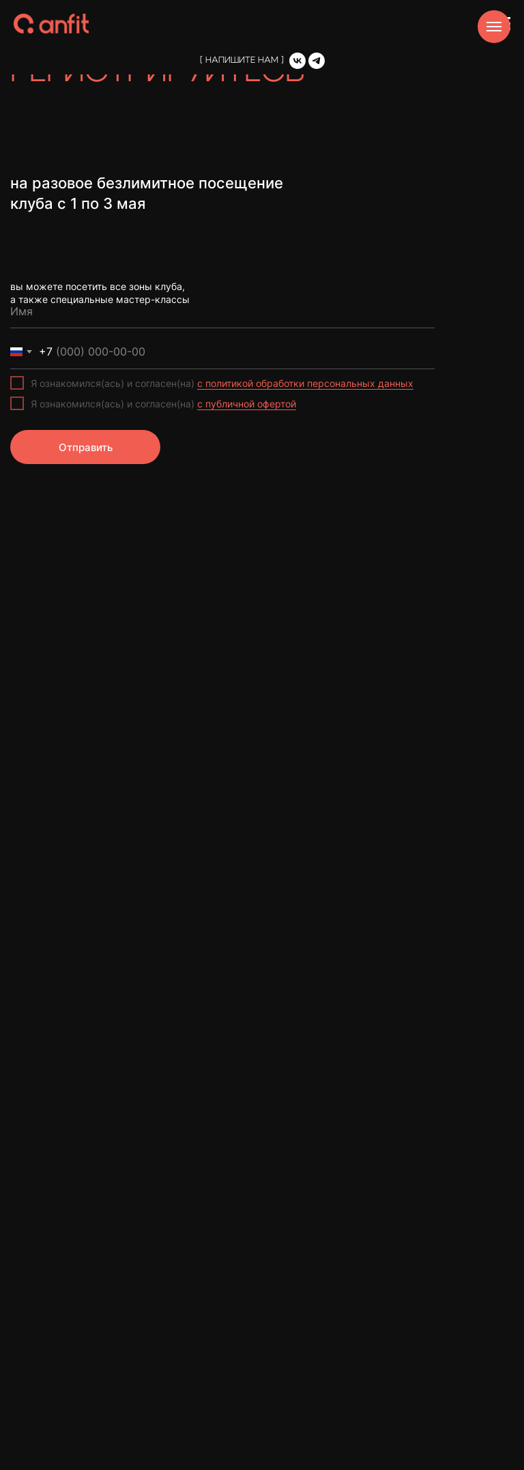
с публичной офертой (246, 403)
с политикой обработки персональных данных (305, 383)
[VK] (297, 61)
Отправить (86, 447)
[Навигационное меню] (493, 26)
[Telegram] (316, 61)
